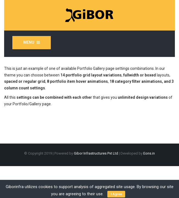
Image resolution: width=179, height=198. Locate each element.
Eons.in (149, 153)
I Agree (116, 194)
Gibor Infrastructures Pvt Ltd (96, 153)
